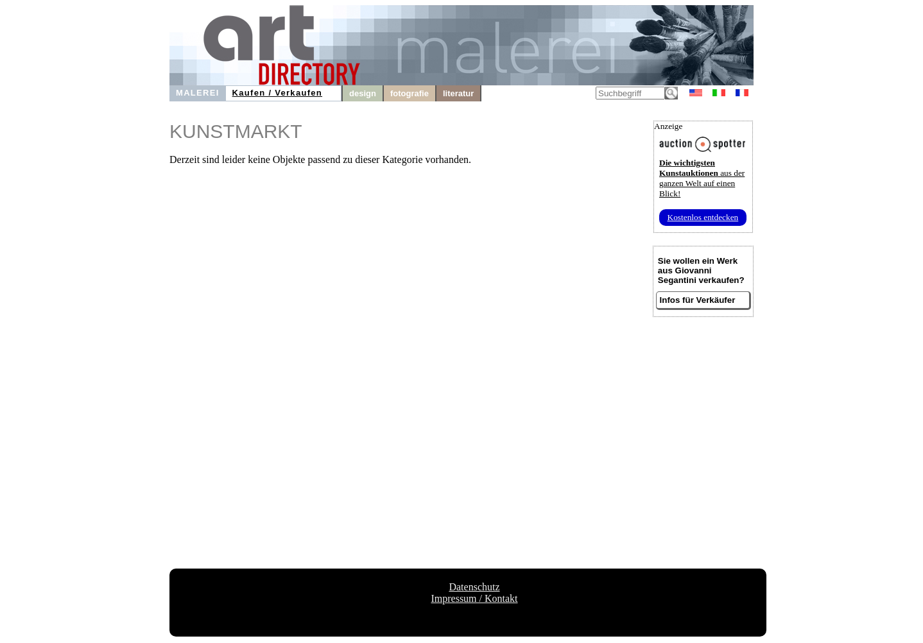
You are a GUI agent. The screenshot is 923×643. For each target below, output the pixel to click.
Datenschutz (474, 586)
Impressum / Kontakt (474, 598)
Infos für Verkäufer (698, 300)
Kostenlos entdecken (703, 217)
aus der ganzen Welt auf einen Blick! (702, 178)
